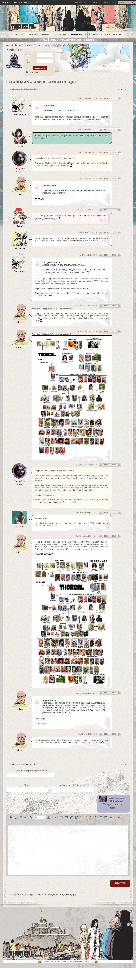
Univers (20, 34)
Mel (20, 194)
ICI (64, 500)
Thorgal (107, 804)
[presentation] (11, 817)
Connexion (80, 3)
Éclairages (95, 34)
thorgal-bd (19, 168)
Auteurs (46, 34)
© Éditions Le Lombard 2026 (81, 962)
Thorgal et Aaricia (31, 45)
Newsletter (108, 3)
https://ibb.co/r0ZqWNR (45, 554)
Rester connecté (34, 72)
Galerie (117, 34)
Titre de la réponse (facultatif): (31, 770)
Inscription (94, 3)
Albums (33, 34)
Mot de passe (28, 61)
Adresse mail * (73, 785)
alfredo (19, 322)
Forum (43, 40)
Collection (60, 34)
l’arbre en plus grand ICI (53, 502)
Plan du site (49, 962)
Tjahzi (20, 226)
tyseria (19, 146)
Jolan (112, 808)
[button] (11, 817)
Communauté (78, 34)
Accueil (9, 45)
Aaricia (118, 804)
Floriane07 (19, 248)
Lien (106, 98)
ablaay (19, 709)
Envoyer (120, 883)
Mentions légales (61, 962)
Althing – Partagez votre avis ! (65, 40)
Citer (114, 98)
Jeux (107, 34)
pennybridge (20, 114)
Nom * (27, 785)
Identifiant (29, 55)
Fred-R (19, 526)
